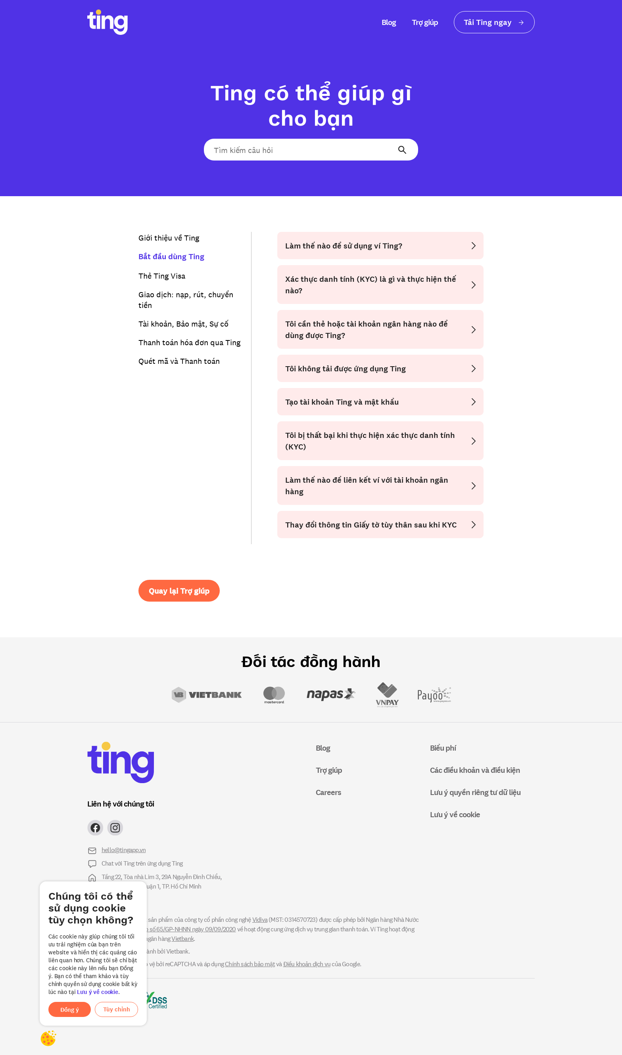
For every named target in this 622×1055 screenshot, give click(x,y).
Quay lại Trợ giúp (179, 590)
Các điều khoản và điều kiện (475, 770)
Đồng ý (69, 1009)
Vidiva (259, 919)
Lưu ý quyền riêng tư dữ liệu (475, 792)
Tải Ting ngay (494, 22)
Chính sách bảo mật (250, 963)
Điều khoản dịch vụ (307, 963)
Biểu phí (443, 747)
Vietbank (182, 938)
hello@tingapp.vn (124, 849)
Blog (389, 22)
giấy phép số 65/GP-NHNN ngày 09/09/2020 (180, 929)
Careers (328, 792)
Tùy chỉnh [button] (116, 1009)
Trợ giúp (425, 22)
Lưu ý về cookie (97, 992)
